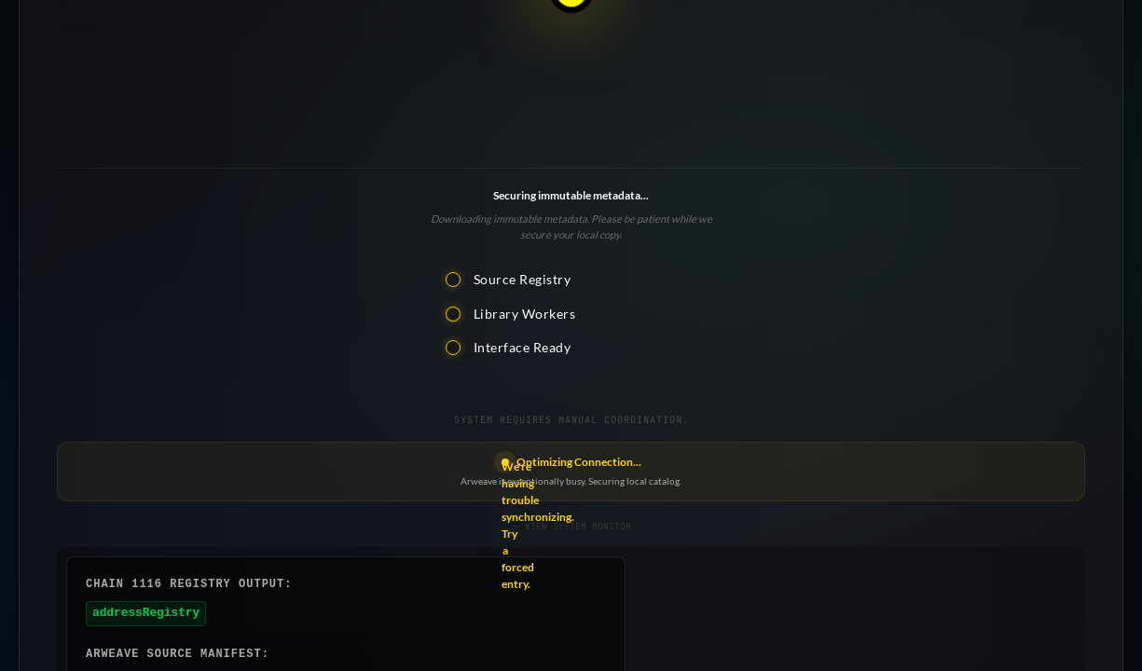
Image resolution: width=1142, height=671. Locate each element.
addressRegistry (146, 613)
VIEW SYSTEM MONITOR (571, 526)
